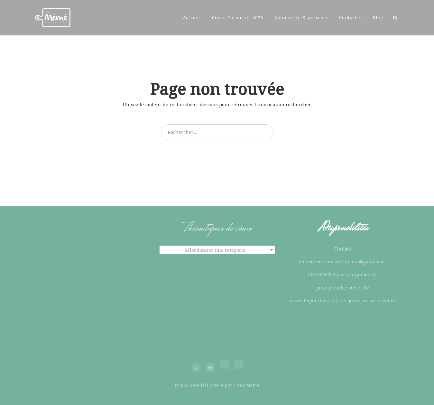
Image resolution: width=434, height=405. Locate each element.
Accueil (192, 17)
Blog (378, 17)
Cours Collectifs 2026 (237, 17)
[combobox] (217, 249)
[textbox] (217, 250)
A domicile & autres (298, 17)
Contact (348, 17)
